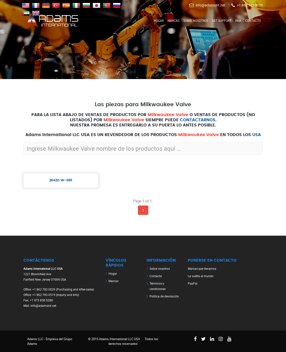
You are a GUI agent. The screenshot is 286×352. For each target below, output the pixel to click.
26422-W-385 (60, 180)
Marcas (173, 20)
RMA (238, 20)
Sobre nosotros (195, 20)
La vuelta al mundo (200, 276)
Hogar (159, 20)
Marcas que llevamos (202, 268)
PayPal (192, 283)
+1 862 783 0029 (250, 5)
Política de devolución (164, 296)
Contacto (253, 20)
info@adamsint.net (210, 5)
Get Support (221, 20)
